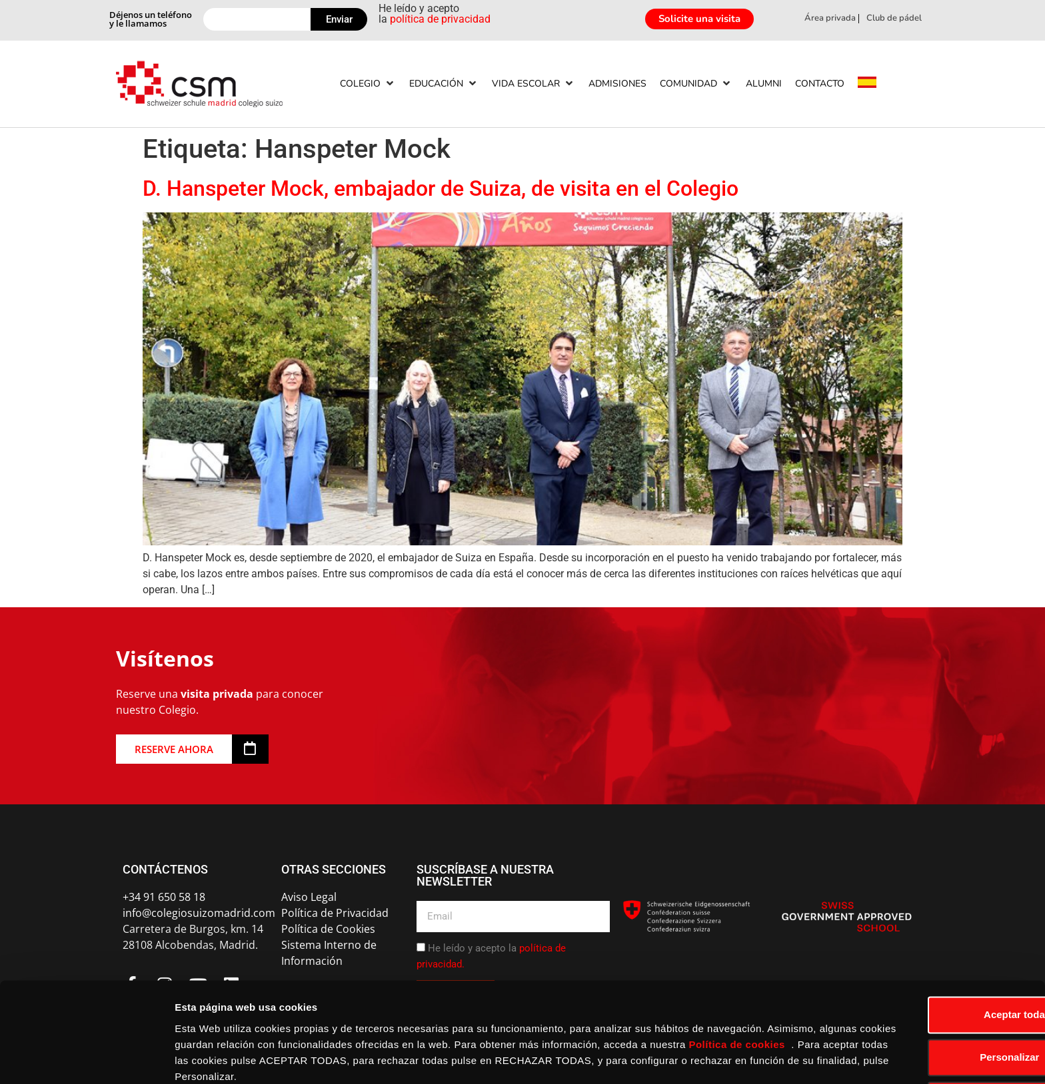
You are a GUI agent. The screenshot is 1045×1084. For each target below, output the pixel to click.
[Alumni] (763, 83)
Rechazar (934, 1044)
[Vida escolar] (533, 83)
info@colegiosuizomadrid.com (199, 913)
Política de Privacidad (335, 913)
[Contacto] (819, 83)
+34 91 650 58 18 (164, 897)
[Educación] (444, 83)
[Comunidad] (696, 83)
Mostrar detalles (214, 1057)
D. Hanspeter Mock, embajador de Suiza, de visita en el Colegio (440, 188)
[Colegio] (368, 83)
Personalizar (934, 1001)
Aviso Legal (309, 897)
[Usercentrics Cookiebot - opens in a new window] (86, 1058)
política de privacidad (440, 19)
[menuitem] (867, 84)
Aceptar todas (933, 959)
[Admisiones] (617, 83)
